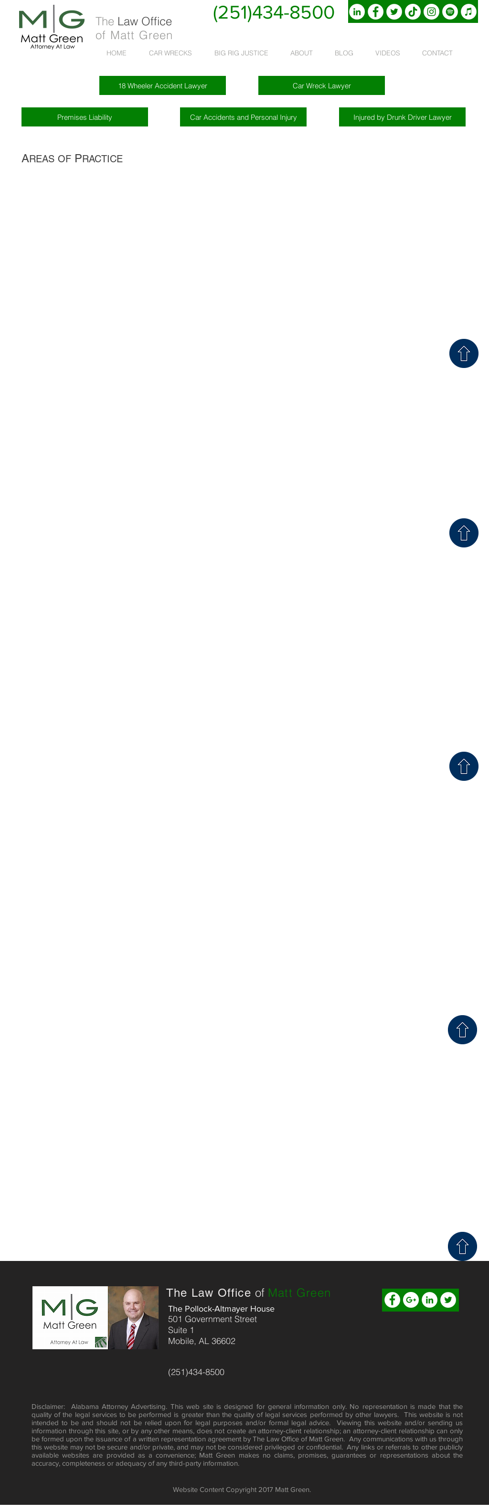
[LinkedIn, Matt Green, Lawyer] (357, 12)
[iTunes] (469, 12)
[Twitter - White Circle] (448, 1300)
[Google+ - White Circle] (411, 1300)
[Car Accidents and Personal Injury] (243, 116)
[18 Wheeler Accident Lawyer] (162, 85)
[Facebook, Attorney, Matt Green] (375, 12)
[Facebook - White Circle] (392, 1300)
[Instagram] (431, 12)
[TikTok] (413, 12)
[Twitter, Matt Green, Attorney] (394, 12)
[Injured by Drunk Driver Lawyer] (402, 116)
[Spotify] (450, 12)
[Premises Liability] (84, 116)
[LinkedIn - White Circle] (429, 1300)
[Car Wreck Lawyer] (321, 85)
